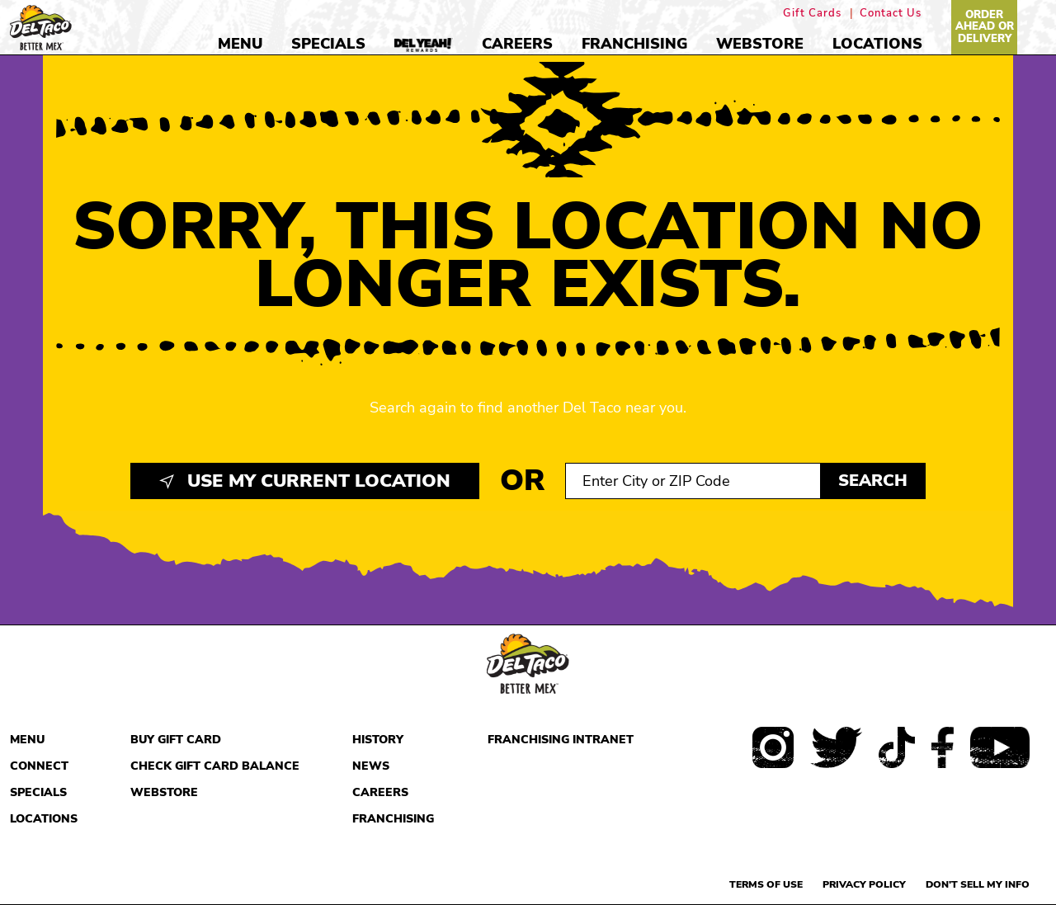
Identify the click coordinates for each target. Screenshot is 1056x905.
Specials (328, 44)
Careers (517, 44)
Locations (877, 44)
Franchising (634, 44)
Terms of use (766, 884)
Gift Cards (812, 13)
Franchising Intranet (561, 739)
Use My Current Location (304, 481)
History (377, 739)
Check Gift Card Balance (214, 766)
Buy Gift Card (175, 739)
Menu (240, 44)
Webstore (760, 44)
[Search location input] (693, 481)
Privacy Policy (864, 884)
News (370, 766)
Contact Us (891, 13)
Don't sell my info (978, 884)
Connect (39, 766)
